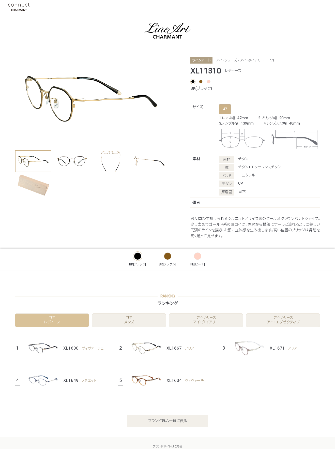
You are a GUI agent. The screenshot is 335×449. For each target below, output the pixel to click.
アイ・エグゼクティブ (283, 320)
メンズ (129, 320)
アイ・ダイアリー (206, 320)
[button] (33, 161)
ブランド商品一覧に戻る (167, 420)
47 (225, 109)
